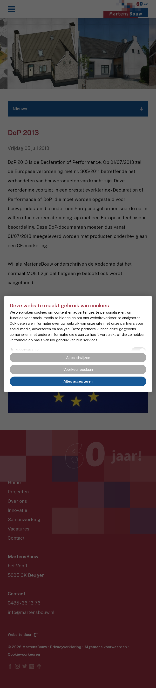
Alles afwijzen (78, 357)
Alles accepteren (78, 381)
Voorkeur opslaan (78, 369)
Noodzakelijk (27, 350)
